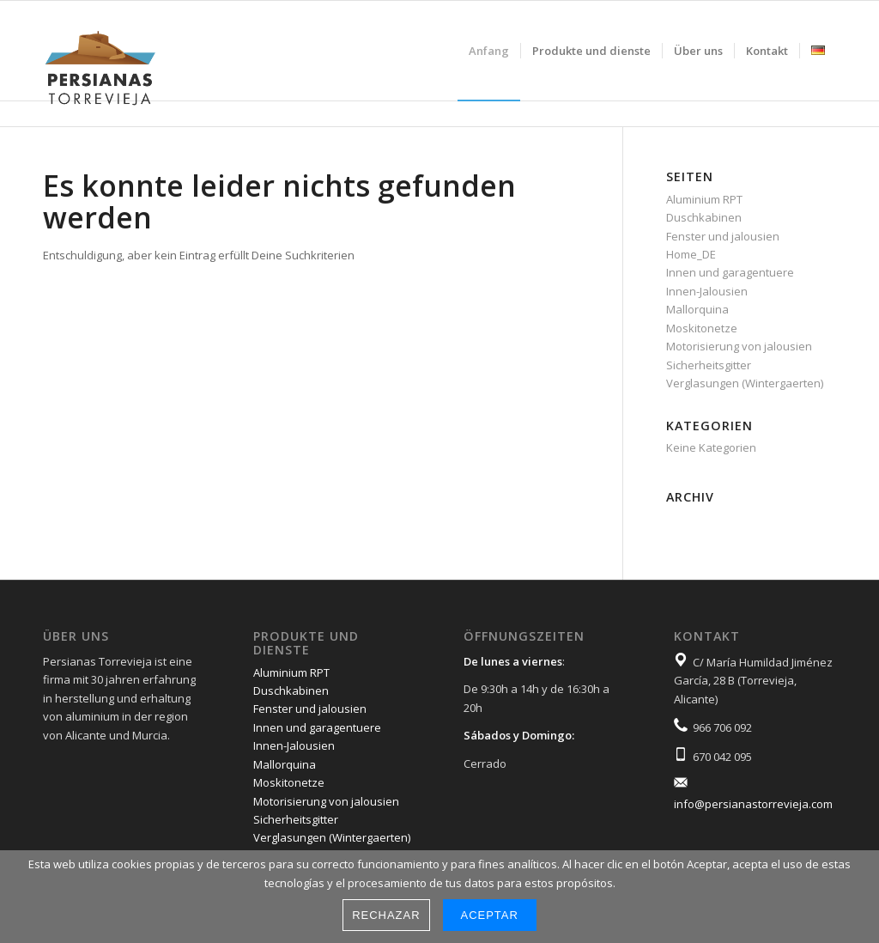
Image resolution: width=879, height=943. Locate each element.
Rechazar (386, 915)
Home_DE (691, 254)
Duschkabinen (704, 217)
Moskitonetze (701, 328)
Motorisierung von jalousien (739, 346)
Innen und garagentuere (730, 272)
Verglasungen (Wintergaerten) (744, 383)
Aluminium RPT (704, 199)
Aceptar (489, 915)
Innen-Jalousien (707, 291)
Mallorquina (697, 309)
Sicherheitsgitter (708, 365)
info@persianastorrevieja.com (753, 804)
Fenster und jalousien (722, 236)
